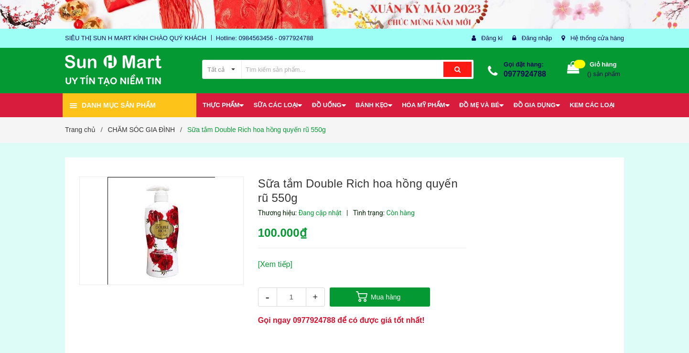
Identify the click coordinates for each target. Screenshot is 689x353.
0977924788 (525, 74)
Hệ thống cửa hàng (597, 38)
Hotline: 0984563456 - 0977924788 (264, 38)
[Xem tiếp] (275, 264)
